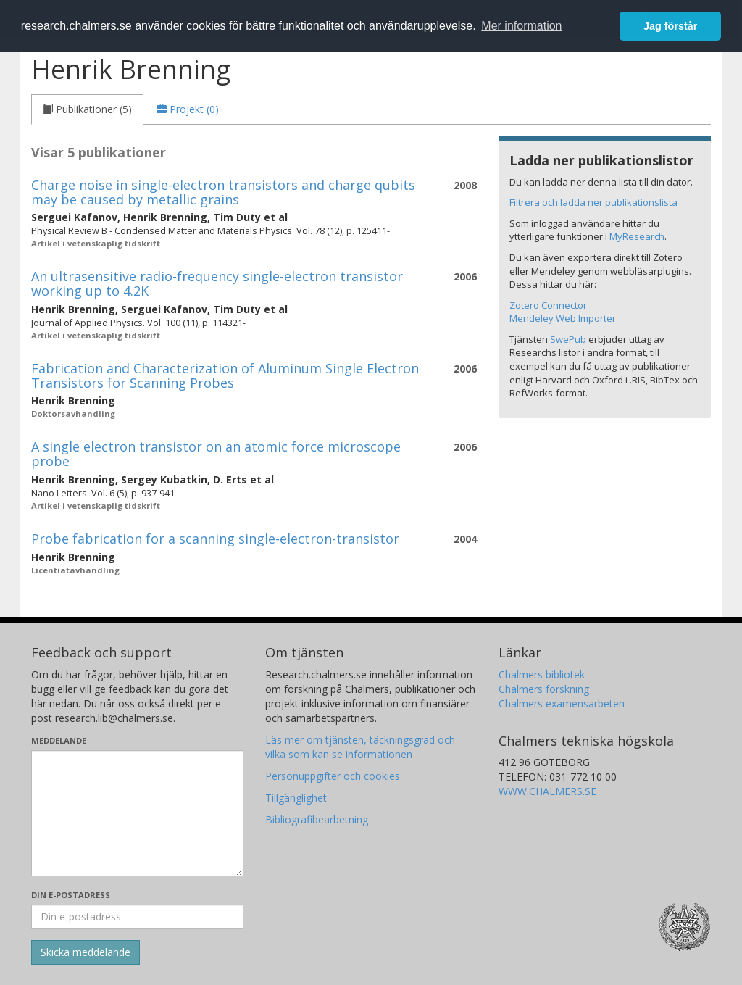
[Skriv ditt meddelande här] (137, 813)
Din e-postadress (70, 894)
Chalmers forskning (544, 689)
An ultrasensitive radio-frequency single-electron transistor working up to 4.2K (217, 283)
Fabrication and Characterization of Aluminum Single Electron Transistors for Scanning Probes (225, 375)
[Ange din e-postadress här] (137, 917)
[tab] (87, 109)
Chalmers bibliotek (542, 674)
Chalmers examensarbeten (562, 703)
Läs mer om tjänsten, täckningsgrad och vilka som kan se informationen (360, 747)
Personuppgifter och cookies (332, 776)
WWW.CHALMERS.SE (547, 791)
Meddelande (58, 740)
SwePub (568, 339)
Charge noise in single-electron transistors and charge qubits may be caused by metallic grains (223, 192)
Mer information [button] (521, 26)
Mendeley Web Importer (562, 318)
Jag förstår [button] (670, 26)
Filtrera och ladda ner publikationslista (593, 202)
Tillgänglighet (296, 798)
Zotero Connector (548, 305)
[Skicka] (85, 952)
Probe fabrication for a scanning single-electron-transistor (215, 538)
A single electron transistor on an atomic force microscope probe (216, 454)
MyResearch (636, 236)
